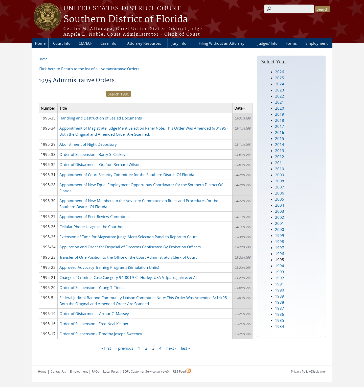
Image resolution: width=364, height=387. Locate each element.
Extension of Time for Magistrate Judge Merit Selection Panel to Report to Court (128, 236)
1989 (279, 296)
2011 (279, 162)
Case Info (108, 43)
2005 (279, 199)
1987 (279, 308)
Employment (316, 43)
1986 (279, 314)
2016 (279, 132)
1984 (279, 326)
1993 (279, 271)
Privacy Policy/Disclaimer (308, 371)
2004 (279, 205)
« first (106, 347)
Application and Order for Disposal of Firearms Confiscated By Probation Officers (130, 246)
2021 (279, 102)
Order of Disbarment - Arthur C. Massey (94, 313)
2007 (279, 186)
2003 (279, 211)
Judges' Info (268, 43)
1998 (279, 241)
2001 (279, 223)
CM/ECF (85, 43)
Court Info (62, 43)
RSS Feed (182, 371)
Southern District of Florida (125, 19)
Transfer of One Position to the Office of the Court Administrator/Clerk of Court (128, 257)
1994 (279, 265)
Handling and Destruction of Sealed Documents (100, 117)
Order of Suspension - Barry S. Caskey (92, 154)
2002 (279, 217)
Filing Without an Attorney (221, 43)
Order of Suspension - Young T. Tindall (92, 287)
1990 (279, 290)
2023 (279, 89)
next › (171, 347)
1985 (279, 320)
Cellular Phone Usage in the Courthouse (93, 226)
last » (185, 347)
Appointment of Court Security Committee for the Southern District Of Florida (126, 174)
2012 (279, 156)
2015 (279, 138)
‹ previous (124, 347)
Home (40, 43)
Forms (291, 43)
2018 (279, 120)
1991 (279, 283)
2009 (279, 174)
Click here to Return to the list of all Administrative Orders (89, 68)
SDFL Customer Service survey (146, 371)
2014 (279, 144)
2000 (279, 229)
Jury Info (179, 43)
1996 (279, 253)
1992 (279, 277)
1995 (279, 259)
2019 (279, 114)
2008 (279, 180)
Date (240, 108)
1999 (279, 235)
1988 (279, 302)
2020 (279, 108)
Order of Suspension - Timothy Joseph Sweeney (100, 333)
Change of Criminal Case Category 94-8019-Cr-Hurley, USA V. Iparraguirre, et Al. (128, 277)
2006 (279, 193)
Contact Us (58, 371)
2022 (279, 96)
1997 (279, 247)
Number (48, 108)
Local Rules (111, 371)
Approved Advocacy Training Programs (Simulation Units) (109, 267)
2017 (279, 126)
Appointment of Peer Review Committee (94, 216)
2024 (279, 83)
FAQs (95, 371)
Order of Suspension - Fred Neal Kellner (93, 323)
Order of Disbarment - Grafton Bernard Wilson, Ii (102, 164)
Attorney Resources (144, 43)
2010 (279, 168)
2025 (279, 77)
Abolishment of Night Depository (88, 144)
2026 (279, 71)
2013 (279, 150)
